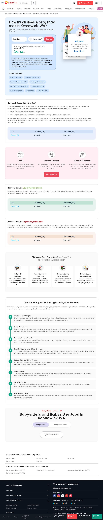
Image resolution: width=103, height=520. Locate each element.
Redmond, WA (10, 458)
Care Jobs (91, 9)
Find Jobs (27, 491)
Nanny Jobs (68, 9)
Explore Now (79, 51)
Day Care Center (38, 9)
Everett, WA (15, 135)
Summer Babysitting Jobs (18, 82)
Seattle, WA (70, 458)
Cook (49, 9)
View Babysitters (51, 434)
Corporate (27, 512)
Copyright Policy (71, 509)
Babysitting (30, 91)
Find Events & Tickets (27, 501)
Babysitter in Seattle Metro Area (22, 14)
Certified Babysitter (38, 86)
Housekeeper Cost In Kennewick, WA (78, 470)
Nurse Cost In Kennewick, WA (15, 473)
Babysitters (40, 425)
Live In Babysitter (15, 77)
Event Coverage (11, 508)
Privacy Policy (88, 508)
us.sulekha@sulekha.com (63, 488)
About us (55, 508)
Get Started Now (51, 175)
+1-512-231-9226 (72, 484)
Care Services (8, 14)
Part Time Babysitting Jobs (19, 86)
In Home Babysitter (16, 91)
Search (49, 39)
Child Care (10, 9)
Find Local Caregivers (27, 486)
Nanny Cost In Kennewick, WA (15, 470)
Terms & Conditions (75, 508)
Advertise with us (59, 509)
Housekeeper (58, 9)
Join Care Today (96, 516)
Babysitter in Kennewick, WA (40, 14)
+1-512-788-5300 (60, 484)
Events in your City (12, 505)
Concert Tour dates (33, 505)
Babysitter (27, 9)
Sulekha (11, 3)
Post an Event (31, 508)
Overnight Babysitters (38, 82)
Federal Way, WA (42, 458)
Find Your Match (71, 516)
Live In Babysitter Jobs (32, 77)
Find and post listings (27, 496)
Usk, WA (39, 461)
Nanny (19, 9)
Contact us (64, 508)
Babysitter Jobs (80, 9)
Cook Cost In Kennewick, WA (45, 470)
